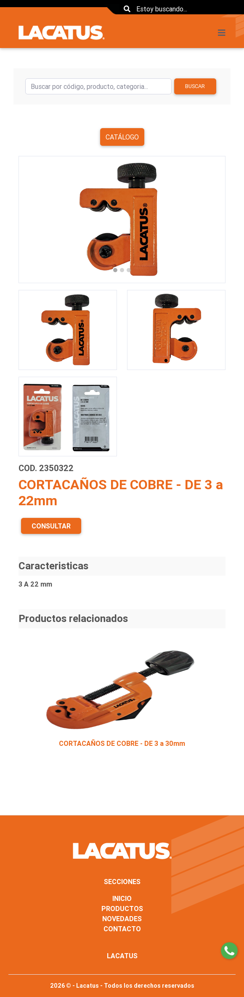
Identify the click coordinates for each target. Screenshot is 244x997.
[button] (34, 219)
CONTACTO (122, 929)
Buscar (195, 86)
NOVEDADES (122, 918)
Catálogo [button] (122, 137)
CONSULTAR (51, 526)
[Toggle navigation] (224, 33)
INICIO (122, 898)
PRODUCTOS (122, 908)
